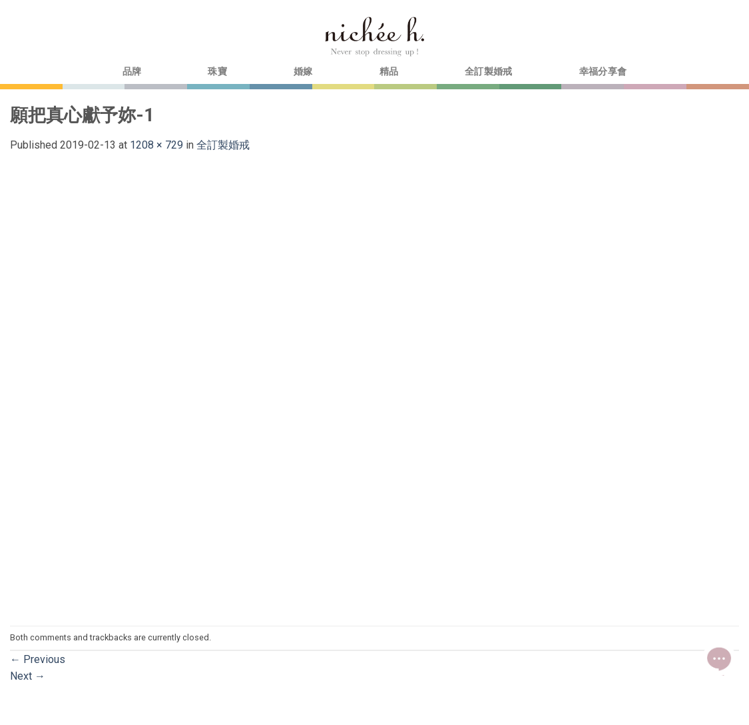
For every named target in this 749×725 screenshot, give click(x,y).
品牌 (132, 71)
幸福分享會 (602, 71)
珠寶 (217, 71)
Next (27, 676)
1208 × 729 (156, 145)
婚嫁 (303, 71)
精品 (389, 71)
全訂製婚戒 (488, 71)
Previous (37, 659)
